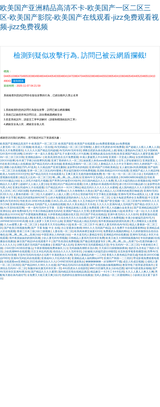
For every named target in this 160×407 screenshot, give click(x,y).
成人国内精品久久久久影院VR (136, 187)
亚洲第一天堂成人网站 (121, 157)
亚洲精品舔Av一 (34, 157)
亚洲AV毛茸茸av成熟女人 (132, 194)
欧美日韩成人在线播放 (18, 164)
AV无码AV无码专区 (70, 150)
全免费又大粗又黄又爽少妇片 (44, 275)
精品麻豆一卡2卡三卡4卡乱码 (107, 271)
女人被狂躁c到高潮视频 (132, 167)
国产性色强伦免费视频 (66, 241)
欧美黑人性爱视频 (44, 217)
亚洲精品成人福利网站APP (86, 258)
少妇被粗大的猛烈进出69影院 (99, 251)
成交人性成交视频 (133, 261)
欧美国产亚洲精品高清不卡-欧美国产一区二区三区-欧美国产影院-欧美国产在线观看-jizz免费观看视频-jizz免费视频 (79, 17)
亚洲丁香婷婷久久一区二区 (66, 160)
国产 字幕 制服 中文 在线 (45, 228)
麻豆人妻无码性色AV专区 (113, 224)
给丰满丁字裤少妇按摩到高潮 (33, 160)
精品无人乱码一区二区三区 (35, 177)
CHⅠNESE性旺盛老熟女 (70, 261)
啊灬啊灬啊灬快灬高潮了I (122, 241)
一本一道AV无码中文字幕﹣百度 (43, 207)
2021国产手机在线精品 (93, 214)
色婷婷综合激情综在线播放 (77, 275)
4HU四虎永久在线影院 (75, 268)
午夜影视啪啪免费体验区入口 (51, 248)
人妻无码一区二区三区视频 (15, 147)
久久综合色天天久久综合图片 (72, 217)
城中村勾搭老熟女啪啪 (138, 268)
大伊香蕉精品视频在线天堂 (63, 214)
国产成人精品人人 (104, 190)
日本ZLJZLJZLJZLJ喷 (63, 201)
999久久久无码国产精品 (96, 228)
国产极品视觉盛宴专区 (93, 241)
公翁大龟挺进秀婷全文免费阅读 (129, 197)
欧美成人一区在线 (42, 147)
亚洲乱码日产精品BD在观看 (66, 184)
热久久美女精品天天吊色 (81, 204)
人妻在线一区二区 (62, 231)
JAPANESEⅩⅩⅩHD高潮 (13, 221)
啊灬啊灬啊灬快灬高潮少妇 (24, 234)
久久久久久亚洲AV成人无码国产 (115, 204)
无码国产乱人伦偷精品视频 (50, 204)
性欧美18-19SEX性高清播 (35, 201)
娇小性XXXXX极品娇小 (132, 184)
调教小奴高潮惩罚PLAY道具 (20, 167)
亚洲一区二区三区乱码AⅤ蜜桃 (44, 170)
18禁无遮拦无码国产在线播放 (34, 244)
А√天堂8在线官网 (14, 207)
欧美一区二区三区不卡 (85, 224)
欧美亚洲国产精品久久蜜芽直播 (135, 153)
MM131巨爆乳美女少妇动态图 (107, 268)
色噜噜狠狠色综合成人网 (18, 217)
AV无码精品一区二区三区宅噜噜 (72, 147)
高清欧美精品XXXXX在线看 (113, 170)
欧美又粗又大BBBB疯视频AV (122, 238)
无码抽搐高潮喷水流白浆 (83, 248)
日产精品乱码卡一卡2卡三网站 (62, 187)
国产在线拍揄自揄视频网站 (105, 265)
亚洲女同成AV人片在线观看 (28, 187)
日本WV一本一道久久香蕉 (38, 153)
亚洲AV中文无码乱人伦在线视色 (100, 177)
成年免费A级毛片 (21, 211)
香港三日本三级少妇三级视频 (34, 231)
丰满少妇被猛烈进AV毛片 (139, 217)
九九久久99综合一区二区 (95, 197)
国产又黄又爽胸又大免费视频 (107, 217)
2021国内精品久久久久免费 (97, 180)
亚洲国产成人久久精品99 (144, 170)
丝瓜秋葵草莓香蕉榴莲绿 (132, 251)
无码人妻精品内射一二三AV (89, 254)
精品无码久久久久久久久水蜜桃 (99, 187)
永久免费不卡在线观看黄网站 (128, 228)
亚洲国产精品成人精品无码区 (80, 221)
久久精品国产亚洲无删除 (51, 167)
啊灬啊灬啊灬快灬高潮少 (66, 177)
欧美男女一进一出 (133, 211)
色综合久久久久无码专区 (67, 251)
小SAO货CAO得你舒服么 (18, 248)
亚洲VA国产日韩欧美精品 (103, 167)
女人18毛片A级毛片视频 (34, 180)
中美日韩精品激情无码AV (47, 211)
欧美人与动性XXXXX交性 (14, 174)
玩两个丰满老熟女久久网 (58, 254)
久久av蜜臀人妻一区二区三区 (21, 224)
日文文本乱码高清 (41, 251)
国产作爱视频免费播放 (33, 214)
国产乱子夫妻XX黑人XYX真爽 (71, 153)
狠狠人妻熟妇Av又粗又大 (131, 150)
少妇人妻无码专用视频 (54, 238)
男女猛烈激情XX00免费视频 (79, 170)
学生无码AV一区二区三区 (124, 244)
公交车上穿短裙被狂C (128, 160)
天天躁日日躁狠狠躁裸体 (113, 248)
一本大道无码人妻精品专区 (86, 234)
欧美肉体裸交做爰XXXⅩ (88, 231)
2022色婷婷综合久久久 (43, 261)
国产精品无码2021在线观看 (73, 265)
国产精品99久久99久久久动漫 (39, 265)
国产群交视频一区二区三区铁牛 (122, 201)
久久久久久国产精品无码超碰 (41, 150)
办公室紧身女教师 (71, 228)
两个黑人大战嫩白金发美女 (116, 207)
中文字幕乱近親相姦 (105, 194)
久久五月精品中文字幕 (90, 201)
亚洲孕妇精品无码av (21, 204)
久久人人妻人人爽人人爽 (139, 271)
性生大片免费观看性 (11, 150)
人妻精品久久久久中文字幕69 (115, 164)
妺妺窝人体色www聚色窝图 (99, 160)
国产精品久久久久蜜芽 (44, 271)
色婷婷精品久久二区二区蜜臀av (48, 190)
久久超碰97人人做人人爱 (54, 194)
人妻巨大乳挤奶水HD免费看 (108, 147)
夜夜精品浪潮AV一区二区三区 (80, 164)
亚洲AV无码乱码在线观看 (25, 258)
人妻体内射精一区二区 (26, 194)
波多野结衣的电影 (77, 167)
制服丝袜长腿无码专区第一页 (44, 268)
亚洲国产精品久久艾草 (76, 211)
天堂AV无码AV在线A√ (30, 254)
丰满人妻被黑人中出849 (93, 157)
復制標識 (18, 81)
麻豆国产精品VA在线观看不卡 (34, 241)
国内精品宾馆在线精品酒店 (73, 271)
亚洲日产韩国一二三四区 (118, 258)
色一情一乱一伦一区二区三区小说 (122, 174)
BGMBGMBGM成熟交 (133, 177)
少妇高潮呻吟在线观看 (17, 251)
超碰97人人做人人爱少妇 (34, 184)
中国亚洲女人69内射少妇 (55, 234)
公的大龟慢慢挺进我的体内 (63, 197)
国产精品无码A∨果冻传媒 (46, 164)
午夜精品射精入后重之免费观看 (81, 207)
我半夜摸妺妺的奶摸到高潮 (114, 221)
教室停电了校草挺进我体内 (138, 265)
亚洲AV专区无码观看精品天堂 (92, 244)
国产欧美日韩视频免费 (17, 228)
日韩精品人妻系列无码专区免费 (86, 238)
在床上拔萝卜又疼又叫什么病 (45, 221)
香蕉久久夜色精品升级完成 (122, 254)
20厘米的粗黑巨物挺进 (129, 190)
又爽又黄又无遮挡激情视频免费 (83, 174)
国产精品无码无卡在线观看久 (47, 174)
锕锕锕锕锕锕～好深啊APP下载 (104, 261)
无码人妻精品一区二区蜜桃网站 (112, 275)
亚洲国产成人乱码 (63, 244)
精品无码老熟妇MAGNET (32, 197)
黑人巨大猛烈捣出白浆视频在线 (133, 180)
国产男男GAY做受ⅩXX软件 (64, 180)
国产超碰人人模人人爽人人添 (142, 147)
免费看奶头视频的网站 (116, 231)
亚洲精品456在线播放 (115, 234)
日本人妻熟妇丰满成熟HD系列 (100, 184)
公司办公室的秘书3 (81, 194)
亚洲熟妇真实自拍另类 (103, 153)
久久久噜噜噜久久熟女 (80, 190)
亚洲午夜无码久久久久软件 (122, 214)
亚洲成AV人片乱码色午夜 (55, 258)
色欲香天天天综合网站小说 (55, 224)
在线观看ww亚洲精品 (16, 261)
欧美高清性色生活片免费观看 (61, 157)
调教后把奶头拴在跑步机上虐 (99, 150)
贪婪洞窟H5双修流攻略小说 (106, 211)
